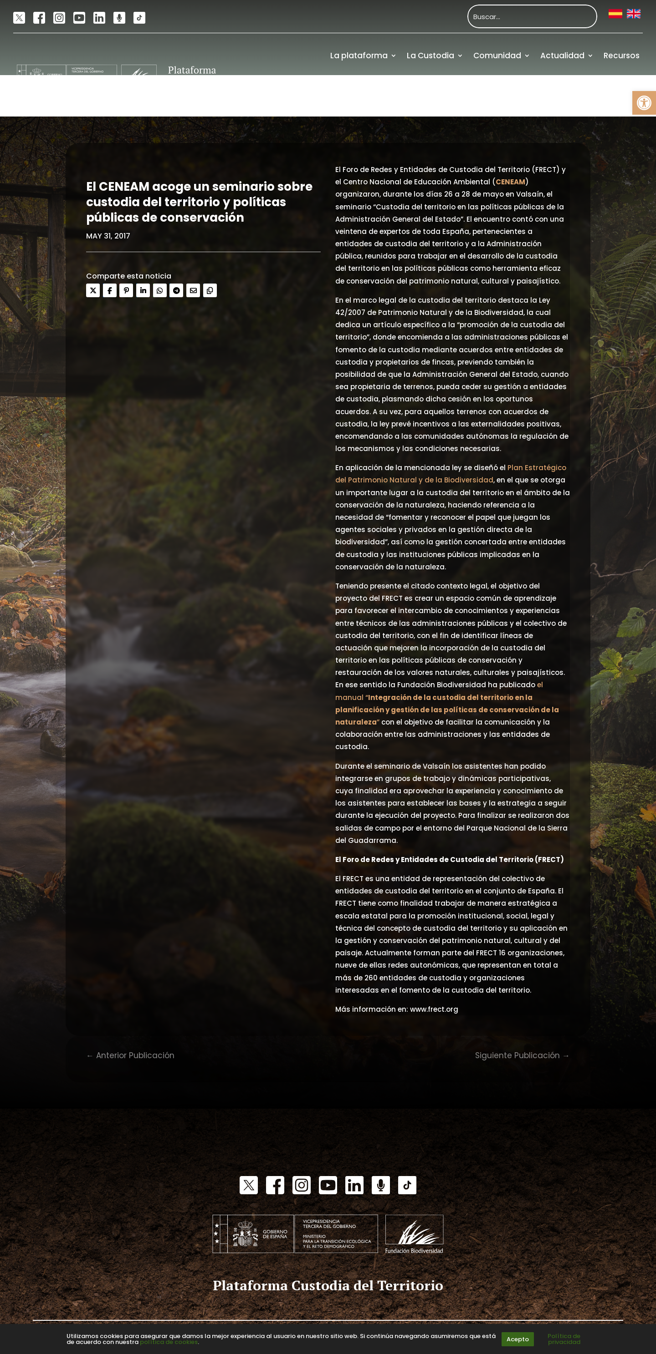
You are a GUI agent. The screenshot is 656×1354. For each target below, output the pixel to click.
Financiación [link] (614, 96)
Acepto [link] (518, 1339)
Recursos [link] (622, 55)
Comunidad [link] (497, 55)
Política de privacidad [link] (564, 1339)
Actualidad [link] (562, 55)
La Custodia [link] (430, 55)
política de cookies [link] (169, 1342)
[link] (644, 103)
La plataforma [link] (359, 55)
